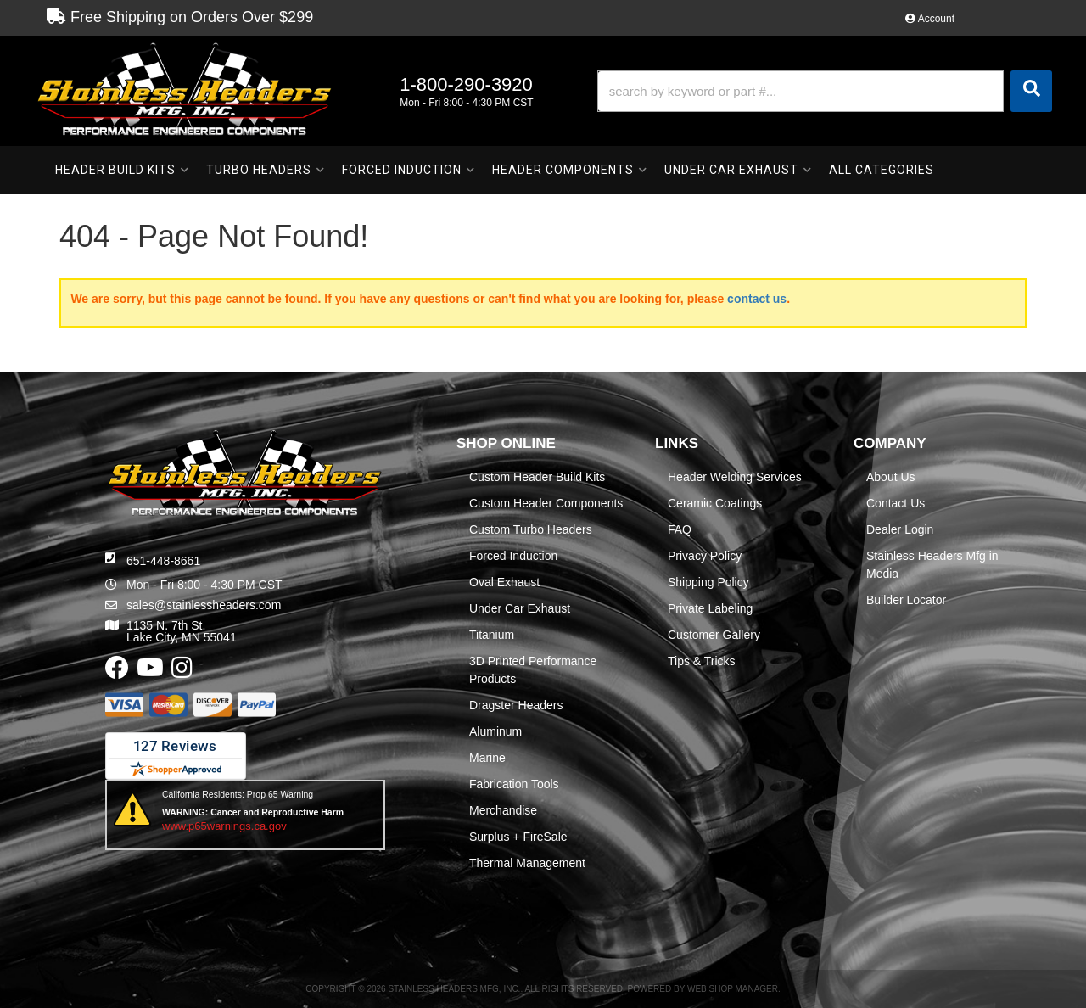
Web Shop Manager (732, 989)
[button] (824, 91)
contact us (757, 298)
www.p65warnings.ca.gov (224, 826)
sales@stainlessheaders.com (203, 605)
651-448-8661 (163, 561)
